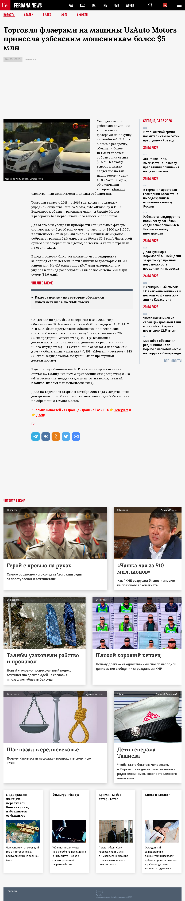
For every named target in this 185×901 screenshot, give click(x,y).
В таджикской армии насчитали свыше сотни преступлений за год (161, 136)
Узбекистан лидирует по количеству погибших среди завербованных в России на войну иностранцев (161, 225)
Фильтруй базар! (65, 795)
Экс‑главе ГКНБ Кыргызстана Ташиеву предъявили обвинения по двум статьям (161, 165)
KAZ (71, 5)
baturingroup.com (118, 897)
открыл (67, 392)
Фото (64, 15)
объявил (118, 189)
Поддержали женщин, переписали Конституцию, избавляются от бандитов (17, 805)
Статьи (28, 15)
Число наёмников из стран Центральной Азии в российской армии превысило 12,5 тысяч (162, 324)
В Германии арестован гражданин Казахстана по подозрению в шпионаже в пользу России (160, 198)
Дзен (40, 415)
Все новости (173, 361)
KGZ (82, 5)
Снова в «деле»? (157, 795)
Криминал (30, 59)
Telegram (121, 410)
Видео (47, 15)
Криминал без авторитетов (110, 797)
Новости (9, 15)
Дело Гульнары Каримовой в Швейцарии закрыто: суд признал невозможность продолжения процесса (162, 260)
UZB (116, 5)
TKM (104, 5)
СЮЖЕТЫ (82, 15)
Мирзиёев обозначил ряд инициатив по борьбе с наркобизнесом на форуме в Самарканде (162, 347)
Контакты (12, 891)
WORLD (130, 5)
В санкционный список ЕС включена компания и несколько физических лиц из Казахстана (162, 293)
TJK (93, 5)
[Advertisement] (92, 91)
